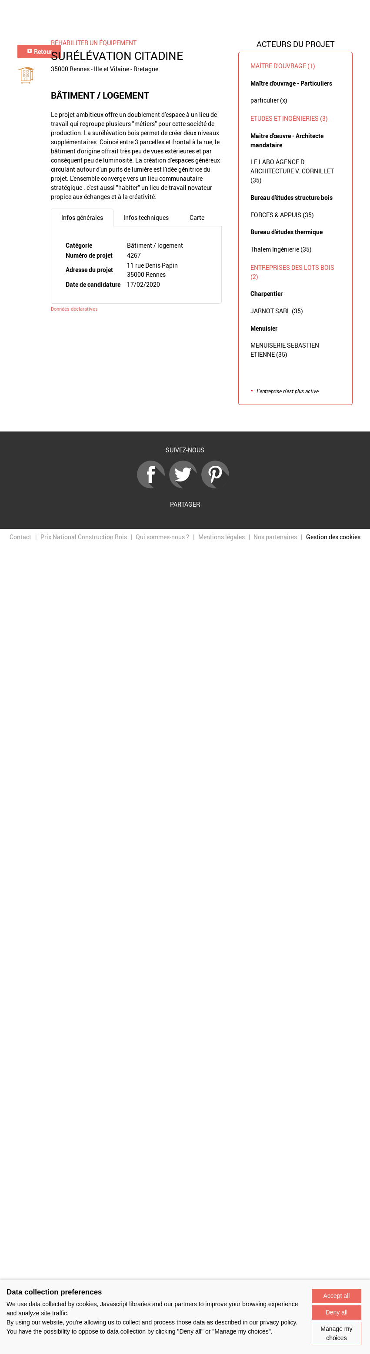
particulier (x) (268, 100)
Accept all (336, 1295)
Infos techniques (146, 217)
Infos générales (82, 217)
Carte (197, 217)
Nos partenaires (275, 537)
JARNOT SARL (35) (276, 311)
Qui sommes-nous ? (162, 537)
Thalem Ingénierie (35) (281, 249)
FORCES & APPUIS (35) (282, 215)
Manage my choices (336, 1333)
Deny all (337, 1312)
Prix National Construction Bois (83, 537)
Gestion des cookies (333, 537)
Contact (20, 537)
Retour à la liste (185, 419)
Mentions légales (221, 537)
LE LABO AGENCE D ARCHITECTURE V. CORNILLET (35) (292, 171)
